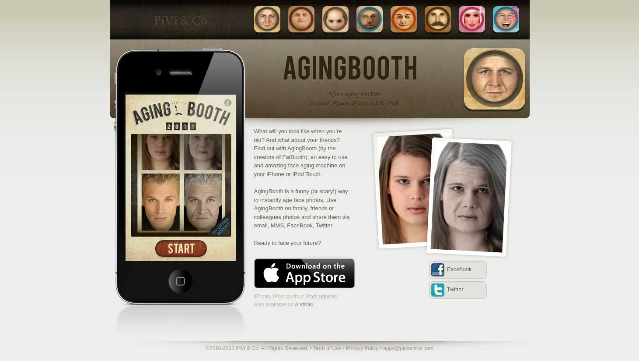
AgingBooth (267, 19)
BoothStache (438, 19)
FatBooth (301, 19)
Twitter (455, 289)
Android (304, 304)
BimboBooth (472, 19)
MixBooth (369, 19)
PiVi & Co (179, 19)
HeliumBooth (506, 19)
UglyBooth (404, 19)
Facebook (459, 269)
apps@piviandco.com (408, 348)
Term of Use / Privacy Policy (345, 348)
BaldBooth (335, 19)
